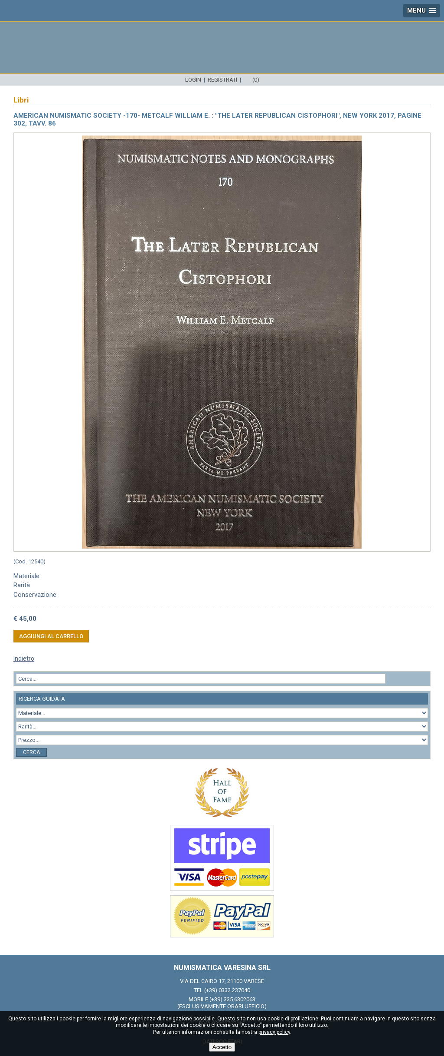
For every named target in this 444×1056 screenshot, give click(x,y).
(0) (255, 79)
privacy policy (274, 1032)
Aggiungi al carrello (51, 636)
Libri (21, 100)
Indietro (23, 658)
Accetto (222, 1047)
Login (193, 79)
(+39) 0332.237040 (227, 990)
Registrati (222, 79)
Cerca (31, 752)
